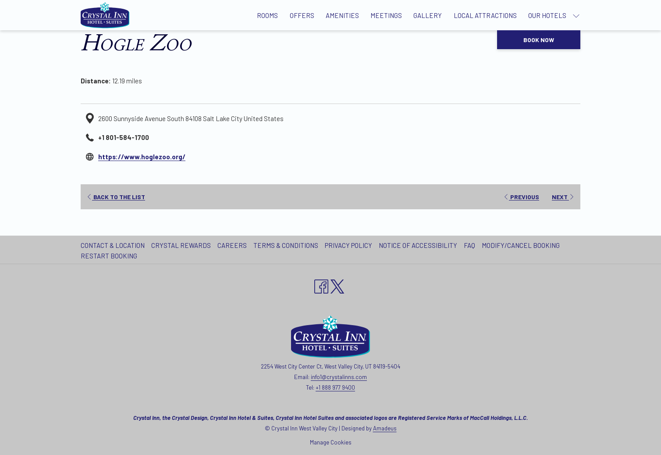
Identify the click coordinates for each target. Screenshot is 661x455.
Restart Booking (109, 256)
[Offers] (302, 15)
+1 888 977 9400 (335, 387)
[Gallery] (428, 15)
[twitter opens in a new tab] (337, 285)
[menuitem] (113, 245)
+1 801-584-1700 (123, 137)
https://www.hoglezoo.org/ (141, 157)
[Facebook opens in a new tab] (321, 285)
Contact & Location (113, 245)
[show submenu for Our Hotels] (576, 15)
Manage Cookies (331, 442)
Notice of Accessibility (418, 245)
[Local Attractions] (485, 15)
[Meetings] (386, 15)
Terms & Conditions (285, 245)
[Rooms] (267, 15)
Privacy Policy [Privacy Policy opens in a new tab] (349, 245)
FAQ (469, 245)
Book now (538, 39)
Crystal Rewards (181, 245)
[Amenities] (342, 15)
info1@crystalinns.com (339, 376)
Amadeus (385, 428)
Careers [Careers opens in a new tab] (233, 245)
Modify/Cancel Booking (521, 245)
